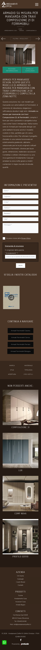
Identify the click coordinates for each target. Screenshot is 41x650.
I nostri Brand (20, 582)
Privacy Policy (26, 238)
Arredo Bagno (20, 605)
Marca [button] (12, 365)
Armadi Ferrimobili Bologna (21, 351)
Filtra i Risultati (20, 39)
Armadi (21, 30)
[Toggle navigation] (37, 4)
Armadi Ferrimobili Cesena (20, 331)
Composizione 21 (31, 30)
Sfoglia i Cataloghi (30, 70)
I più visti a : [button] (28, 374)
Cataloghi (20, 579)
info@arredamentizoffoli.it (22, 624)
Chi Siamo (20, 576)
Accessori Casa (20, 602)
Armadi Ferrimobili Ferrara (20, 344)
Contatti (20, 585)
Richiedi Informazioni (12, 70)
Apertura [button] (12, 374)
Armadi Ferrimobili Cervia (20, 337)
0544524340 (22, 621)
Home (20, 29)
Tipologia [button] (28, 370)
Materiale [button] (28, 365)
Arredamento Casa (10, 30)
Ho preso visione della (18, 238)
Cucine (20, 595)
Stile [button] (12, 370)
